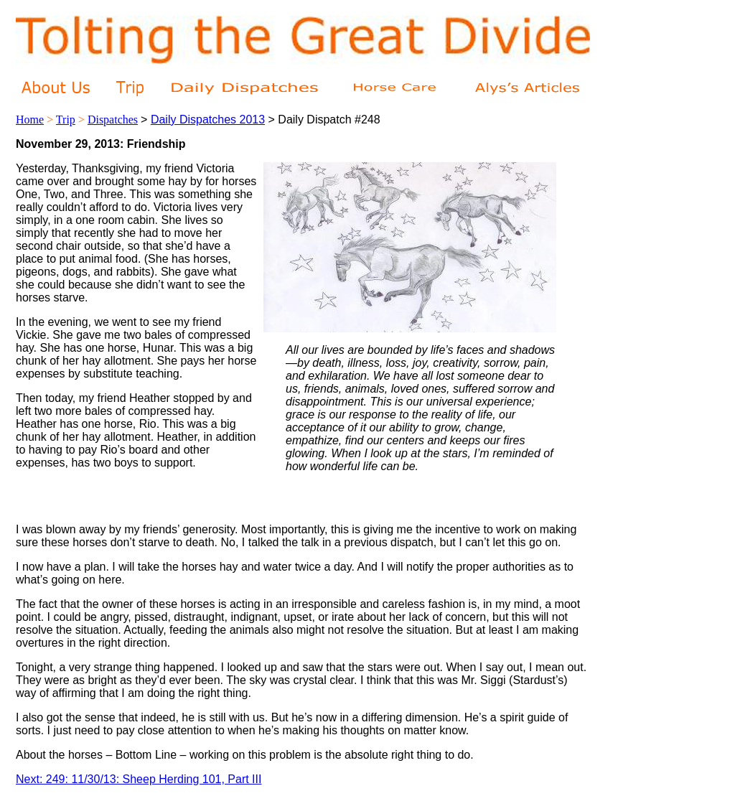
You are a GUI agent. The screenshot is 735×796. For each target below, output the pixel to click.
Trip (65, 119)
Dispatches (113, 119)
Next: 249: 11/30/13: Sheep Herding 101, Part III (138, 779)
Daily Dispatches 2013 (208, 119)
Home (30, 119)
